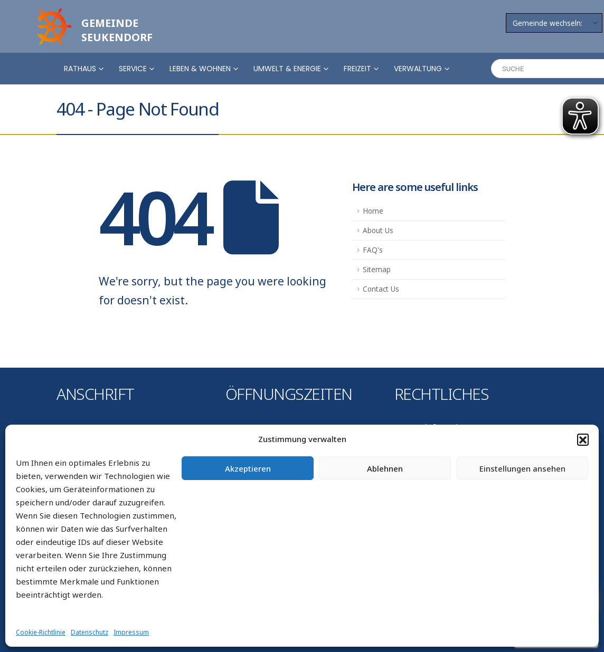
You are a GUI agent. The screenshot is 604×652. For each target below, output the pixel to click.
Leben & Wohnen (200, 68)
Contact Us (381, 289)
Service (133, 68)
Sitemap (377, 269)
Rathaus (80, 68)
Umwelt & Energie (287, 68)
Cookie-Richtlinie (40, 632)
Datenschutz (89, 632)
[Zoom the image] (53, 11)
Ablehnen (385, 468)
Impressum (131, 632)
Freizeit (357, 68)
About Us (378, 230)
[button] (583, 439)
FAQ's (373, 250)
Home (373, 211)
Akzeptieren (248, 468)
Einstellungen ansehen (522, 468)
